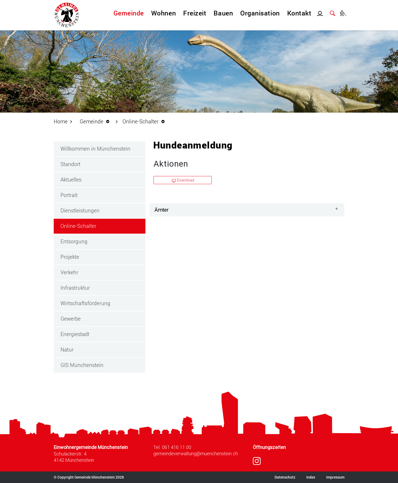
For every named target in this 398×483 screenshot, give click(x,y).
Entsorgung (74, 241)
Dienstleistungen (80, 210)
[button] (96, 121)
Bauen (223, 13)
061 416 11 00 (176, 447)
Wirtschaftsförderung (85, 303)
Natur (67, 349)
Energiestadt (75, 334)
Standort (70, 164)
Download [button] (183, 180)
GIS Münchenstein (82, 364)
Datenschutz (285, 477)
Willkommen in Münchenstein (95, 148)
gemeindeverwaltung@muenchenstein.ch (195, 453)
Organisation (260, 13)
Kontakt (299, 13)
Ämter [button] (161, 209)
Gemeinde (128, 13)
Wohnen (163, 13)
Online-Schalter (94, 225)
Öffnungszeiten (269, 447)
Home (61, 121)
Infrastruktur (75, 287)
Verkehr (69, 272)
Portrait (69, 194)
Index (310, 477)
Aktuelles (71, 179)
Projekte (70, 256)
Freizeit (194, 13)
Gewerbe (71, 318)
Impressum (335, 477)
